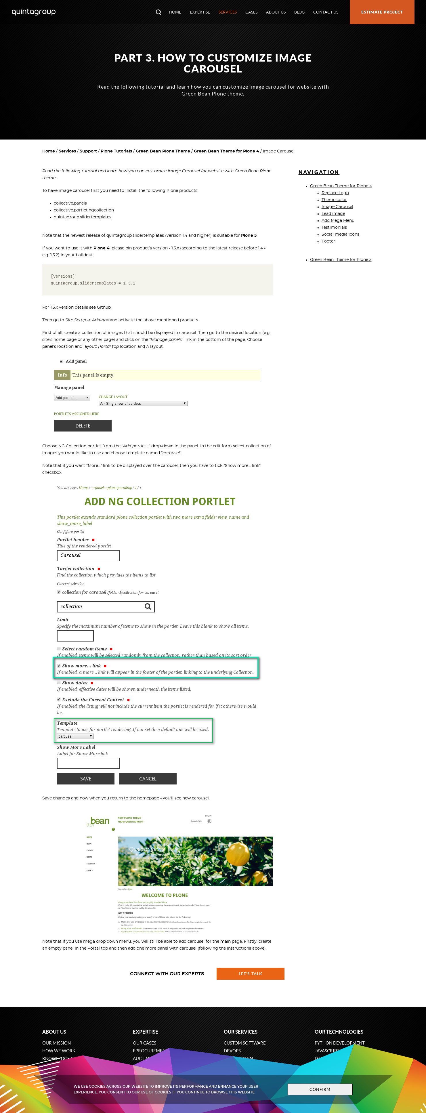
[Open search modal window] (159, 12)
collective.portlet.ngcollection (84, 210)
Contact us (325, 12)
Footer (328, 241)
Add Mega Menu (338, 221)
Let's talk (250, 973)
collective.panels (70, 203)
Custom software (245, 1043)
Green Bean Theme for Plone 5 (341, 260)
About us (276, 12)
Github (104, 308)
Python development (340, 1043)
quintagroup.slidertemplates (82, 217)
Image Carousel (337, 207)
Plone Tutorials (116, 151)
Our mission (56, 1043)
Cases (251, 12)
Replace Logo (335, 193)
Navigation (319, 172)
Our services (240, 1031)
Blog (299, 12)
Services (228, 12)
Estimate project (382, 12)
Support (88, 151)
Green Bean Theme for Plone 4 (226, 151)
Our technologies (339, 1031)
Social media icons (340, 234)
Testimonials (334, 228)
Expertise (200, 12)
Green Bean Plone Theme (163, 151)
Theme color (334, 200)
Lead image (333, 214)
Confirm (320, 1089)
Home (175, 12)
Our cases (144, 1043)
